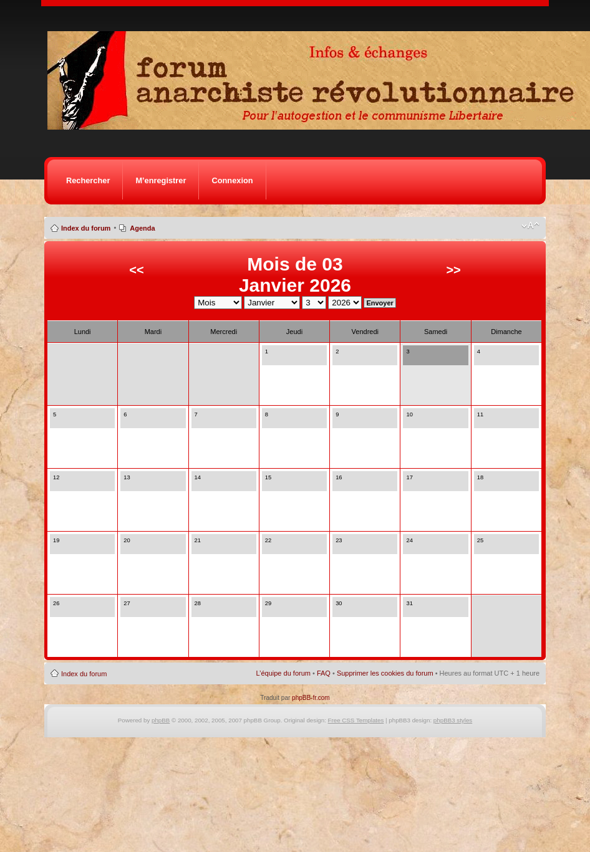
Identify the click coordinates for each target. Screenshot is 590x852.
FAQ (324, 673)
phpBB (161, 720)
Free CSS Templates (356, 720)
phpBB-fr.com (311, 697)
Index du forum (85, 228)
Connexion (232, 180)
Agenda (142, 228)
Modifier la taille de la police (530, 225)
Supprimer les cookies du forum (385, 673)
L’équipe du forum (283, 673)
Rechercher (88, 180)
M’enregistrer (160, 180)
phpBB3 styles (452, 720)
